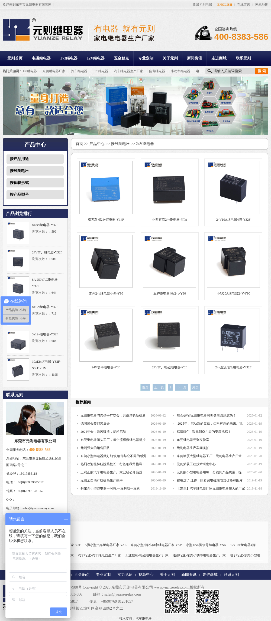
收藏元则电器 (202, 4)
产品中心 (97, 144)
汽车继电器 (79, 71)
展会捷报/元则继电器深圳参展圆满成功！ (206, 415)
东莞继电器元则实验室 (193, 440)
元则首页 (14, 58)
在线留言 (243, 4)
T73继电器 (69, 58)
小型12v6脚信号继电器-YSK (206, 545)
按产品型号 (19, 195)
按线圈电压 (19, 171)
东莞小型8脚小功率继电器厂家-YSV (156, 545)
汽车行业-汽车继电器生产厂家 (99, 555)
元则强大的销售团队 (95, 448)
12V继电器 (96, 58)
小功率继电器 (180, 71)
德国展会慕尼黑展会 (95, 423)
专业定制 (145, 58)
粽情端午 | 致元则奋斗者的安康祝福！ (204, 432)
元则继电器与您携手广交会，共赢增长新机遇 (113, 415)
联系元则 (243, 58)
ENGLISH (224, 4)
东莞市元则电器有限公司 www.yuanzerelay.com (150, 587)
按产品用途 (19, 159)
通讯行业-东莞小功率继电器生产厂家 (199, 555)
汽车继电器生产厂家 (128, 71)
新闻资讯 (194, 58)
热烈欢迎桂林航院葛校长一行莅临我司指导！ (113, 464)
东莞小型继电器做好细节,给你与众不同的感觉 (113, 456)
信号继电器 (157, 71)
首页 (79, 144)
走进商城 (219, 58)
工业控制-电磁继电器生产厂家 (147, 555)
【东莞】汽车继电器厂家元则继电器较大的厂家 (211, 488)
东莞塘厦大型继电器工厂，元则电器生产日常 (209, 456)
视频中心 (146, 575)
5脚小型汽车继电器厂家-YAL (106, 545)
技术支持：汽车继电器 (135, 618)
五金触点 (121, 58)
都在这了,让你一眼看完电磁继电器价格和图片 (210, 480)
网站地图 (261, 4)
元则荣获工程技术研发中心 (196, 464)
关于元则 (170, 58)
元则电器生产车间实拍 (193, 448)
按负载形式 (19, 183)
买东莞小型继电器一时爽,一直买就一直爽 (110, 488)
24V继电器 (145, 144)
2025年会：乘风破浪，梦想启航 (103, 432)
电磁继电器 (41, 58)
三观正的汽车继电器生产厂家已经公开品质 (111, 472)
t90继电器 (30, 71)
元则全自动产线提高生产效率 (101, 480)
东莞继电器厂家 (54, 71)
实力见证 (125, 575)
